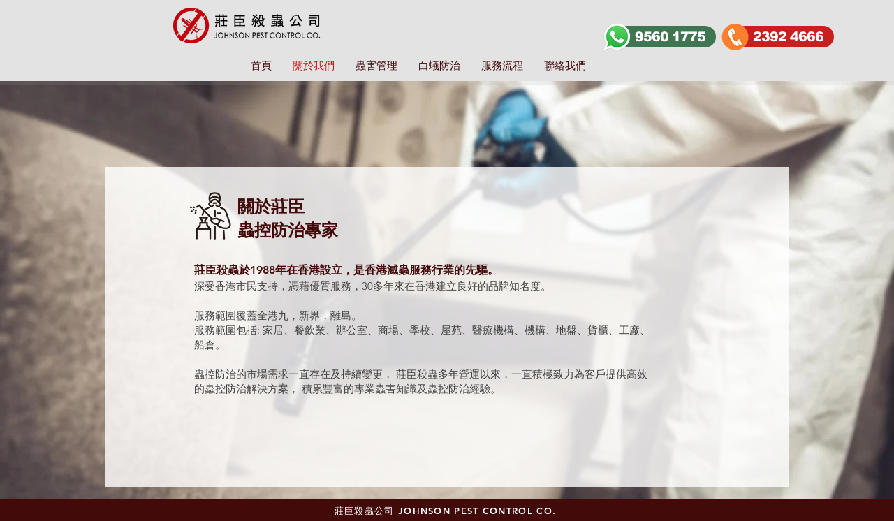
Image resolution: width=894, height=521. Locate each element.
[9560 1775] (666, 36)
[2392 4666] (784, 36)
